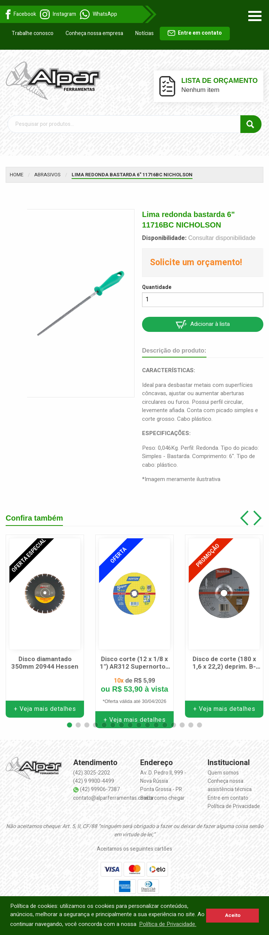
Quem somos (223, 769)
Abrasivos (47, 170)
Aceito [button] (232, 915)
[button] (69, 721)
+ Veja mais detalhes (45, 705)
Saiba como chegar (162, 794)
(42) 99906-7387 (100, 786)
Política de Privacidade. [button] (167, 924)
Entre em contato (195, 33)
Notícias (144, 33)
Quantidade (156, 283)
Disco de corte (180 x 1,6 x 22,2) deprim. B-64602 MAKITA (224, 659)
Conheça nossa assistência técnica (230, 781)
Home (16, 170)
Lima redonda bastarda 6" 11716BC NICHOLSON (132, 170)
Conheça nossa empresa (94, 33)
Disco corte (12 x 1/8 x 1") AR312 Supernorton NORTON (134, 659)
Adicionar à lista (203, 320)
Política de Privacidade (234, 803)
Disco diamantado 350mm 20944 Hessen (44, 659)
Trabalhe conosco (32, 33)
